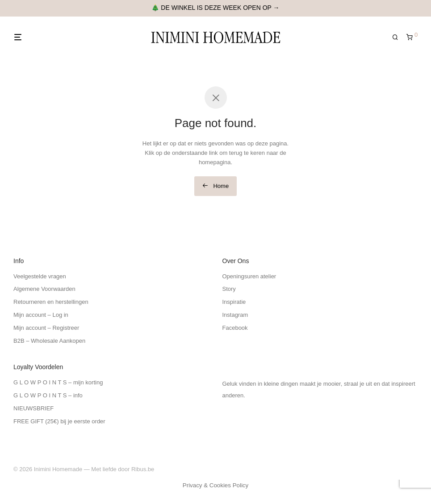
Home (215, 186)
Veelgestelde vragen (39, 276)
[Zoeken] (398, 37)
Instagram (235, 314)
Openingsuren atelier (249, 276)
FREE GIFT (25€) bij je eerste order (59, 421)
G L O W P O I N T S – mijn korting (58, 382)
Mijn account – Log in (40, 314)
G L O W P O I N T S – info (48, 395)
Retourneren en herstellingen (50, 301)
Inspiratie (234, 301)
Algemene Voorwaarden (44, 288)
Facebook (235, 327)
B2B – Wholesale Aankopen (49, 340)
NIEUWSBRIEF (33, 408)
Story (229, 288)
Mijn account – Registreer (46, 327)
